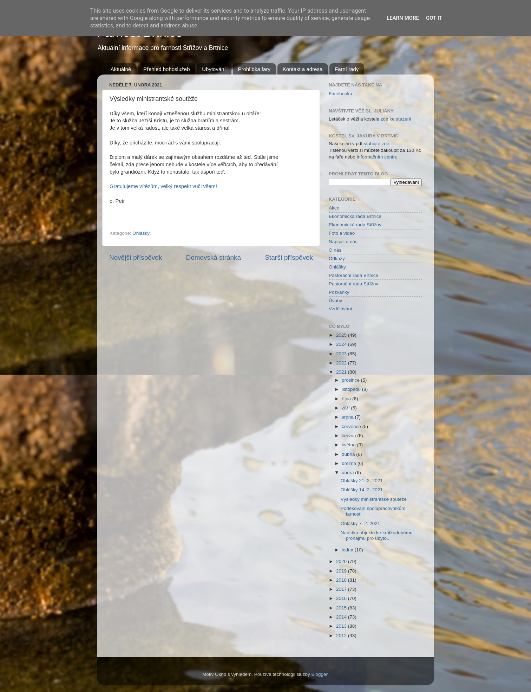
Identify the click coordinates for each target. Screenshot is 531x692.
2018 (342, 580)
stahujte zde (376, 143)
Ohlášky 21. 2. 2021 (362, 480)
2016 (342, 598)
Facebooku (340, 93)
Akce (334, 208)
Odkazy (337, 258)
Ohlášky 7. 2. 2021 (360, 523)
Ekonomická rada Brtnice (355, 216)
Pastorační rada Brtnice (353, 275)
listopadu (352, 389)
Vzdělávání (340, 308)
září (346, 407)
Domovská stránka (213, 257)
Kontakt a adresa (302, 69)
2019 (342, 571)
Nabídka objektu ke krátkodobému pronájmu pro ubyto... (377, 535)
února (348, 472)
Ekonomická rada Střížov (355, 224)
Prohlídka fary (254, 69)
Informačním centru (377, 157)
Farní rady (347, 69)
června (349, 435)
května (349, 444)
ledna (348, 549)
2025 (342, 335)
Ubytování (214, 69)
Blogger (320, 674)
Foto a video (342, 233)
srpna (348, 417)
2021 (342, 372)
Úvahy (335, 300)
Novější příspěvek (135, 257)
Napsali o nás (343, 241)
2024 (342, 344)
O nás (335, 250)
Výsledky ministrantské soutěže (374, 499)
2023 (342, 353)
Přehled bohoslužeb (166, 69)
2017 (342, 589)
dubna (349, 454)
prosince (351, 380)
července (352, 426)
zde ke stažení (396, 119)
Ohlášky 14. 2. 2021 (362, 489)
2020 (342, 561)
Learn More (403, 18)
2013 (342, 626)
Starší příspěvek (289, 257)
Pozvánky (339, 292)
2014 (342, 617)
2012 (342, 635)
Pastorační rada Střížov (353, 283)
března (350, 463)
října (347, 398)
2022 (342, 363)
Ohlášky (141, 233)
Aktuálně (121, 69)
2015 (342, 607)
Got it (434, 18)
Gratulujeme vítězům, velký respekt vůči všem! (163, 186)
